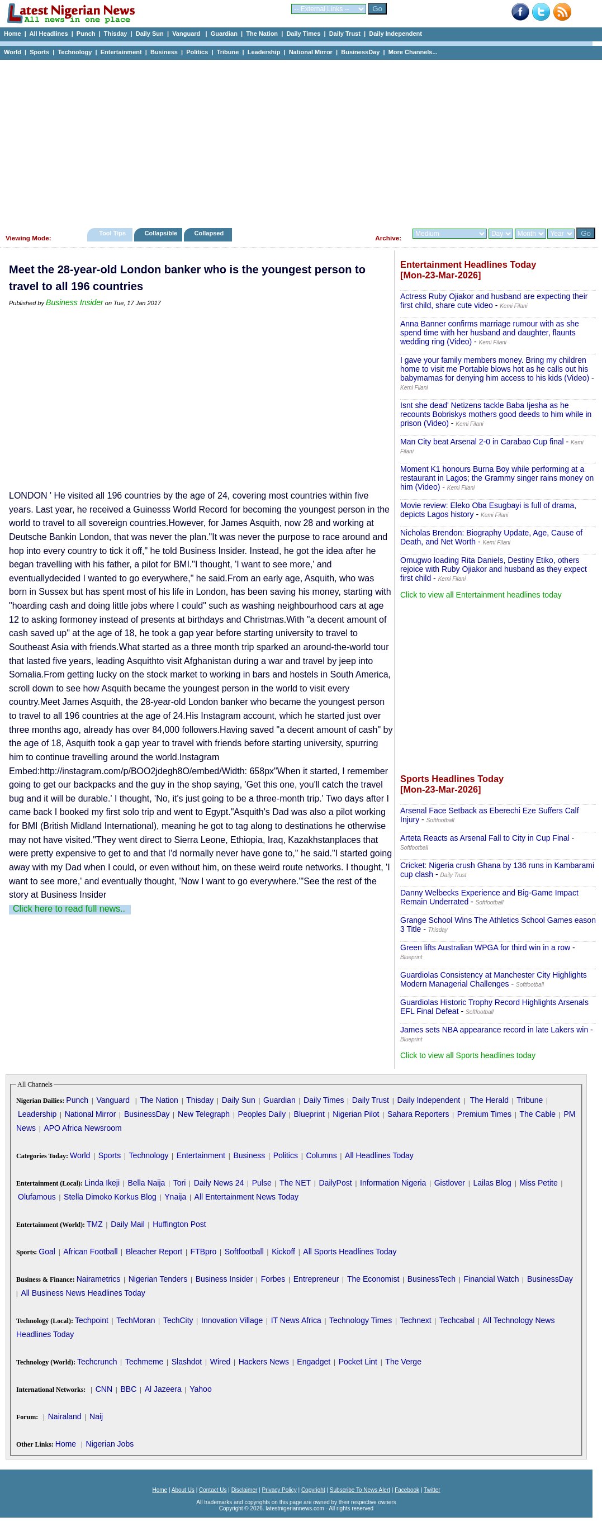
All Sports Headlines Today (349, 1251)
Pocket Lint (358, 1361)
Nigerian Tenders (158, 1278)
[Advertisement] (296, 141)
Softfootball (244, 1251)
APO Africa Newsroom (82, 1128)
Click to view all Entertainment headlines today (481, 594)
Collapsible (160, 233)
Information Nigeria (393, 1182)
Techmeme (144, 1361)
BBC (128, 1389)
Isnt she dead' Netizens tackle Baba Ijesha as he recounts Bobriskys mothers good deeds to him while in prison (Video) (495, 414)
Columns (321, 1155)
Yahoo (200, 1389)
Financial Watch (491, 1278)
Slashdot (187, 1361)
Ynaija (175, 1196)
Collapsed (210, 233)
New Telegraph (204, 1114)
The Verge (403, 1361)
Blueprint (309, 1114)
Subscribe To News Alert (360, 1490)
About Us (183, 1490)
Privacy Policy (279, 1490)
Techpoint (91, 1320)
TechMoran (135, 1320)
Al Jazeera (163, 1389)
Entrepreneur (316, 1278)
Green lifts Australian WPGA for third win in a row (485, 947)
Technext (416, 1320)
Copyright (313, 1490)
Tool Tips (112, 233)
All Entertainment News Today (247, 1196)
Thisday (115, 33)
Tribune (228, 52)
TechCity (178, 1320)
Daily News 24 (219, 1182)
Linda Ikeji (102, 1182)
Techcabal (457, 1320)
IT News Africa (296, 1320)
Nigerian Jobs (110, 1443)
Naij (96, 1416)
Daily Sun (150, 33)
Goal (47, 1251)
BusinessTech (431, 1278)
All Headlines (48, 33)
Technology (75, 52)
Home (12, 33)
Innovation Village (232, 1320)
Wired (220, 1361)
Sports (39, 52)
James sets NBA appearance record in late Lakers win (494, 1029)
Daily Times (303, 33)
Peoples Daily (262, 1114)
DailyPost (335, 1182)
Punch (86, 33)
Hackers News (264, 1361)
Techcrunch (97, 1361)
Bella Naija (146, 1182)
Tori (179, 1182)
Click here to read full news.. (69, 908)
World (12, 52)
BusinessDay (360, 52)
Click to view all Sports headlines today (467, 1055)
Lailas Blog (492, 1182)
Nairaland (65, 1416)
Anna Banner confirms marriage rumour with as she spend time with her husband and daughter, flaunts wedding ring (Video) (489, 332)
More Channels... (413, 52)
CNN (104, 1389)
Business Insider (74, 302)
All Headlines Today (379, 1155)
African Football (90, 1251)
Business (164, 52)
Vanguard (187, 33)
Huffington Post (179, 1224)
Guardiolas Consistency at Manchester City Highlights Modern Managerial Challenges (493, 979)
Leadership (264, 52)
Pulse (262, 1182)
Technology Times (360, 1320)
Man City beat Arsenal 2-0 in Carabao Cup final (482, 441)
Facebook (407, 1490)
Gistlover (449, 1182)
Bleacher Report (154, 1251)
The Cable (537, 1114)
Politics (197, 52)
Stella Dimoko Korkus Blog (110, 1196)
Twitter (432, 1490)
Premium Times (484, 1114)
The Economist (373, 1278)
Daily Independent (395, 33)
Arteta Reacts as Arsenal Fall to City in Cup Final (485, 837)
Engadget (313, 1361)
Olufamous (37, 1196)
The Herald (489, 1100)
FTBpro (204, 1251)
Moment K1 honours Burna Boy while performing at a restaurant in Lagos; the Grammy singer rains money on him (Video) (497, 478)
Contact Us (212, 1490)
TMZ (95, 1224)
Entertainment (121, 52)
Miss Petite (538, 1182)
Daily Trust (345, 33)
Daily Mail (128, 1224)
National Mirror (311, 52)
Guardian (224, 33)
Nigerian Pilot (356, 1114)
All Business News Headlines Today (83, 1292)
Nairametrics (99, 1278)
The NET (295, 1182)
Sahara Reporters (418, 1114)
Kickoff (283, 1251)
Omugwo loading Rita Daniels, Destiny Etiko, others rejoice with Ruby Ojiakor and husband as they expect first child (493, 569)
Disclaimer (244, 1490)
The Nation (262, 33)
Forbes (273, 1278)
